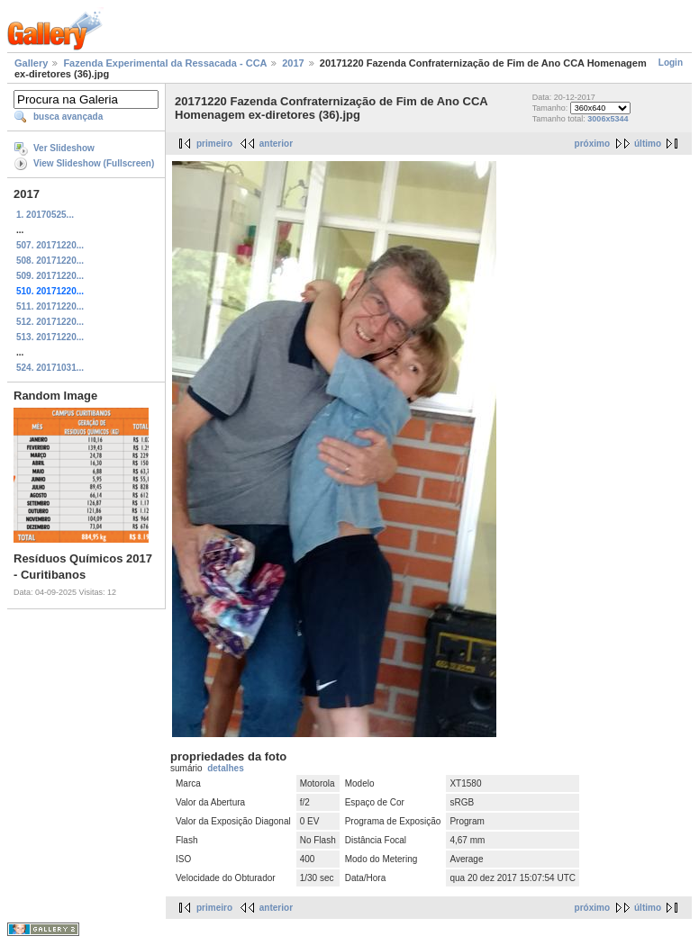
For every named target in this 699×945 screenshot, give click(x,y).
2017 (293, 63)
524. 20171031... (50, 368)
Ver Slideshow (64, 148)
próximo (592, 143)
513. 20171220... (50, 337)
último (647, 143)
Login (670, 63)
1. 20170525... (45, 215)
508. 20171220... (50, 261)
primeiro (214, 143)
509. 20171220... (50, 276)
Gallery (31, 63)
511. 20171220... (50, 306)
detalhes (225, 768)
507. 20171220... (50, 245)
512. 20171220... (50, 322)
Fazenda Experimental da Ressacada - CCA (165, 63)
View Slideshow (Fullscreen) (93, 163)
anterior (276, 143)
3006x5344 (607, 118)
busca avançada (68, 117)
